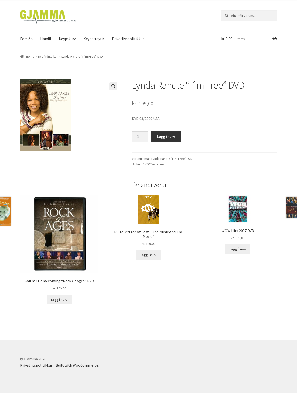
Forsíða (26, 38)
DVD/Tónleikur (48, 56)
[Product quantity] (140, 136)
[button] (113, 86)
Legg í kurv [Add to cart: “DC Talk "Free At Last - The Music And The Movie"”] (148, 255)
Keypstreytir (93, 38)
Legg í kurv (166, 136)
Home (30, 56)
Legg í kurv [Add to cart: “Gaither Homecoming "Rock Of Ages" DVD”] (59, 299)
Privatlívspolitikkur (128, 38)
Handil (45, 38)
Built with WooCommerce (77, 365)
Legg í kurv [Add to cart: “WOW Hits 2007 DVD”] (238, 249)
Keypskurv (67, 38)
